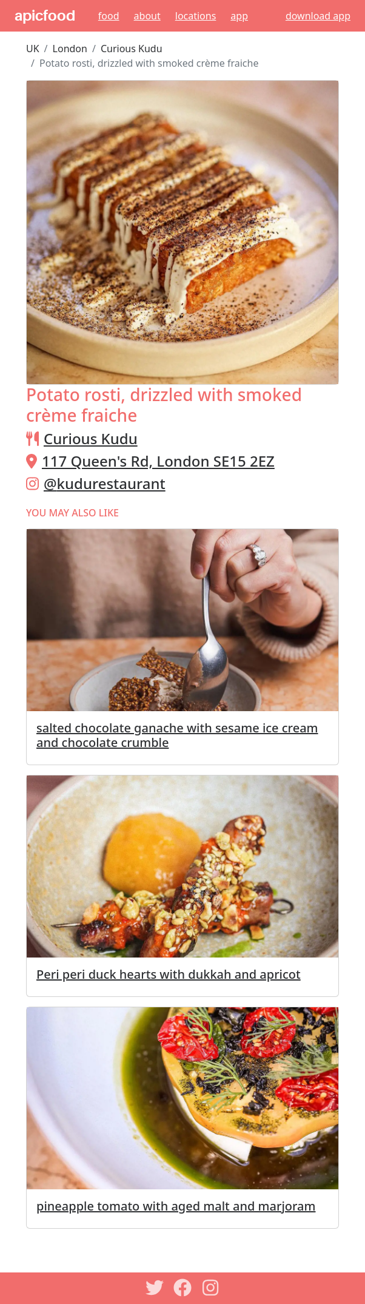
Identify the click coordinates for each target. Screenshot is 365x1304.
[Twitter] (155, 1288)
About (147, 15)
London (70, 48)
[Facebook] (182, 1288)
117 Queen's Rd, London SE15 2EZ (158, 461)
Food (108, 15)
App (239, 15)
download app (318, 15)
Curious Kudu (131, 48)
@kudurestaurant (105, 483)
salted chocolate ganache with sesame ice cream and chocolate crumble (177, 735)
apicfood (45, 15)
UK (32, 48)
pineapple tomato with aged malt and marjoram (175, 1206)
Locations (195, 15)
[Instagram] (210, 1288)
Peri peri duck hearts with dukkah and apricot (168, 974)
